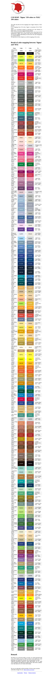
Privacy (25, 672)
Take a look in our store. (29, 669)
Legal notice (20, 672)
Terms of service (32, 672)
